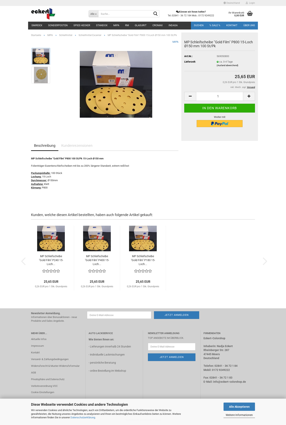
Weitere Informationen (239, 415)
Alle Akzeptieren (239, 406)
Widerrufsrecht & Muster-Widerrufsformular (55, 365)
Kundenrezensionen (77, 145)
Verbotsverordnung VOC (44, 385)
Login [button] (250, 3)
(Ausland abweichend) (227, 65)
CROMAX (157, 25)
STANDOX (101, 25)
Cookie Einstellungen (42, 392)
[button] (232, 3)
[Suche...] (93, 13)
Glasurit (141, 25)
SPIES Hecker (81, 25)
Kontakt (231, 25)
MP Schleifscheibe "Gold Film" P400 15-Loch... (97, 260)
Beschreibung (44, 145)
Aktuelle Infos (39, 339)
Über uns (249, 25)
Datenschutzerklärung (83, 417)
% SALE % (214, 25)
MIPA (116, 25)
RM (127, 25)
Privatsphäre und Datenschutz (47, 379)
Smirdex (36, 25)
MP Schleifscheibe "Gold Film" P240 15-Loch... (51, 260)
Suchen (199, 25)
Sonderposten (58, 25)
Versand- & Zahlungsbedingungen (50, 359)
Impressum (37, 345)
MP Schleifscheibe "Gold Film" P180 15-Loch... (143, 260)
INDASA (173, 25)
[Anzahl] (219, 96)
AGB (33, 372)
